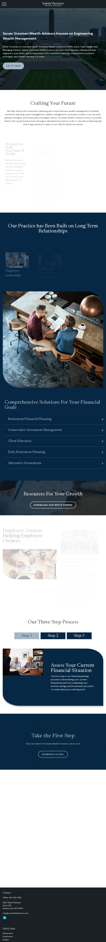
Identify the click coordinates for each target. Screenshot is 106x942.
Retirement (8, 933)
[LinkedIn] (4, 918)
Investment (8, 936)
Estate (6, 939)
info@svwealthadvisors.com (15, 913)
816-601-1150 (15, 897)
